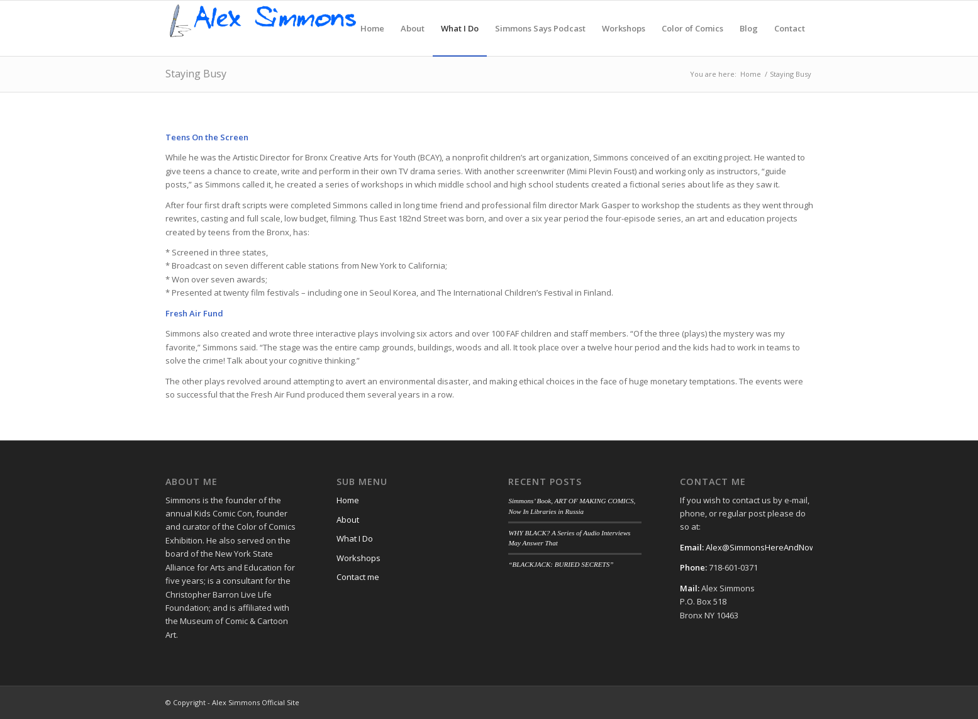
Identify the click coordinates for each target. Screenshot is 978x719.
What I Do (354, 538)
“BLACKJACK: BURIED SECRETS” (560, 564)
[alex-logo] (263, 28)
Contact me (357, 576)
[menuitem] (372, 28)
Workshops (358, 558)
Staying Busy (195, 74)
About (347, 519)
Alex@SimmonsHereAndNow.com (769, 547)
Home (347, 500)
